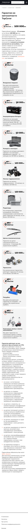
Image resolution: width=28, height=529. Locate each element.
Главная (4, 7)
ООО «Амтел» (6, 454)
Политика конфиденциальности (10, 524)
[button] (26, 2)
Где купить (4, 521)
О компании (11, 7)
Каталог (3, 528)
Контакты (4, 519)
